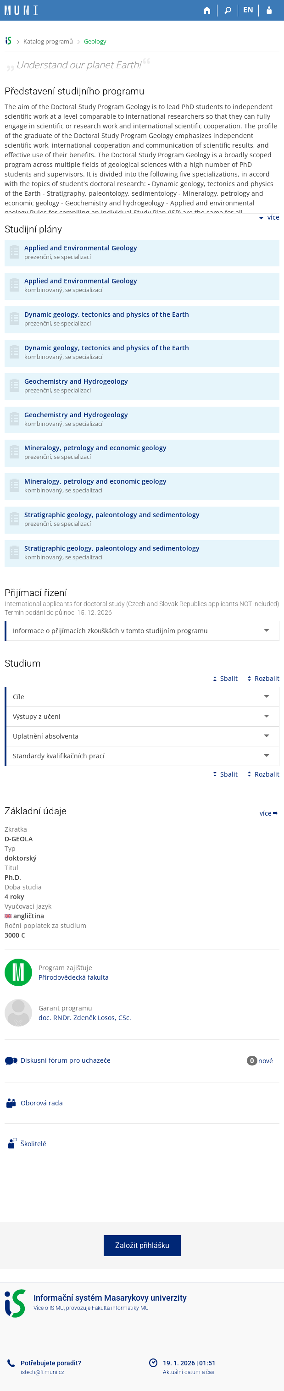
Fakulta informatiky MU (120, 1308)
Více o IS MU (48, 1308)
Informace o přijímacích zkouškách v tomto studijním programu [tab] (110, 630)
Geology (95, 41)
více (268, 218)
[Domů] (207, 11)
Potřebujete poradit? (51, 1363)
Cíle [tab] (18, 696)
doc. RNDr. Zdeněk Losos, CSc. (85, 1017)
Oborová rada (42, 1102)
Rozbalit (262, 678)
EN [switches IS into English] (248, 10)
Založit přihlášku (142, 1245)
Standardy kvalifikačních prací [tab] (59, 755)
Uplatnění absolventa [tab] (45, 736)
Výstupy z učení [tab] (37, 716)
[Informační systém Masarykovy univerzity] (21, 10)
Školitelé (33, 1143)
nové (265, 1060)
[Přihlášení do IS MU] (269, 11)
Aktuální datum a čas (188, 1372)
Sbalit (224, 678)
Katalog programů (48, 41)
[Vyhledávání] (227, 11)
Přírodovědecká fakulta (74, 977)
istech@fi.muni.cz (42, 1372)
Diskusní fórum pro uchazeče (66, 1060)
